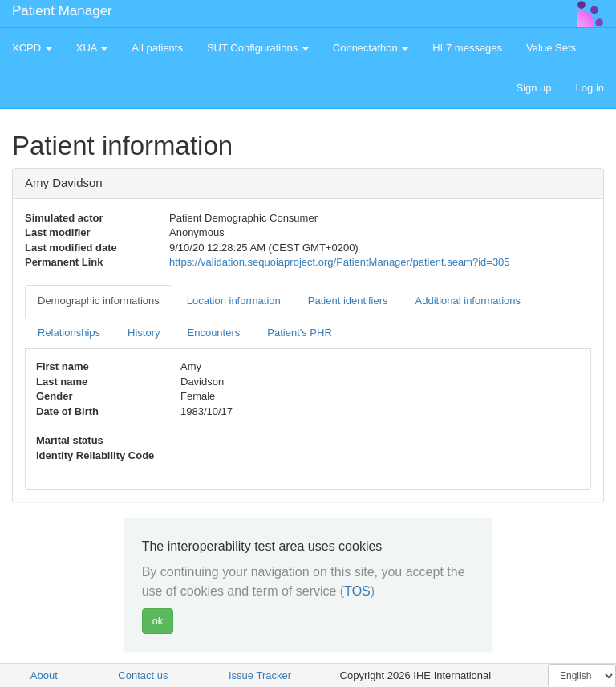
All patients (157, 48)
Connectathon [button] (371, 48)
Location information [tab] (234, 301)
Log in (590, 88)
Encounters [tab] (214, 333)
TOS (357, 591)
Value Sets (551, 48)
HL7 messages (467, 48)
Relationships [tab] (69, 333)
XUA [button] (92, 48)
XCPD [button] (32, 48)
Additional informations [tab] (468, 301)
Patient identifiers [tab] (348, 301)
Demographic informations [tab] (99, 301)
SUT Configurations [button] (258, 48)
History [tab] (144, 333)
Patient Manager (62, 10)
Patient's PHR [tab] (299, 333)
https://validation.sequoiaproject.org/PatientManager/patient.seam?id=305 (339, 262)
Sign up (533, 88)
